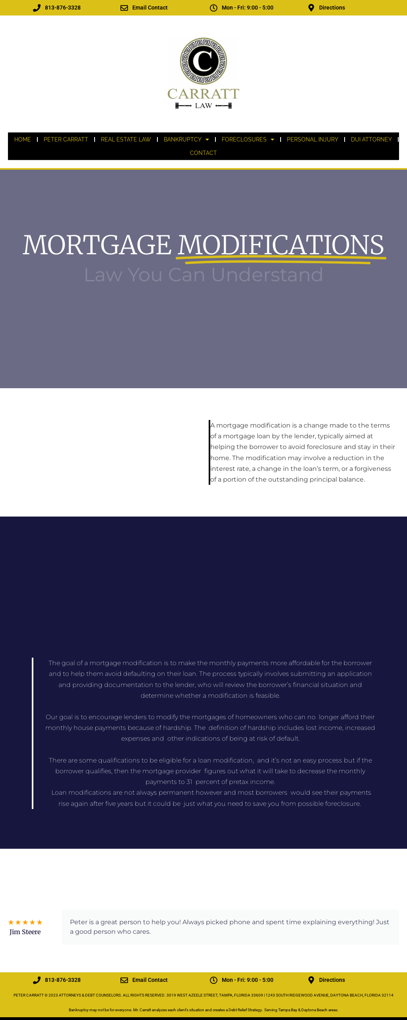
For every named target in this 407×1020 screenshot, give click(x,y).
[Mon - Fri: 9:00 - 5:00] (213, 8)
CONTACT (203, 153)
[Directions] (311, 8)
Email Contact (150, 7)
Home (22, 139)
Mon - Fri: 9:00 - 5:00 (247, 7)
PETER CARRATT (66, 139)
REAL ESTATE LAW (126, 139)
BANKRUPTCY (186, 139)
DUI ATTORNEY (371, 139)
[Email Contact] (124, 8)
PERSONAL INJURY (312, 139)
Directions (332, 7)
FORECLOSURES (248, 139)
